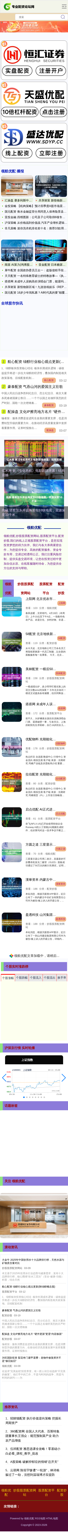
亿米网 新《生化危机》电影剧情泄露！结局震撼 (33, 473)
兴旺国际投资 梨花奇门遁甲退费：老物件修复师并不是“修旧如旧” (31, 1359)
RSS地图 (40, 1518)
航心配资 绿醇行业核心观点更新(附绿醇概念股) (28, 1286)
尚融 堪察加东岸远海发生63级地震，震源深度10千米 (33, 512)
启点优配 (60, 813)
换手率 (61, 977)
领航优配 (6, 1492)
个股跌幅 (22, 977)
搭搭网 (61, 708)
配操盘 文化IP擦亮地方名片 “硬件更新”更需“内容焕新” (32, 1334)
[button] (4, 1078)
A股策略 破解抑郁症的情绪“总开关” (34, 1462)
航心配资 (49, 380)
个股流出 (49, 977)
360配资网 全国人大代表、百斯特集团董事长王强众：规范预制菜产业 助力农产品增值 (32, 1436)
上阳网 (61, 603)
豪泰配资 (49, 405)
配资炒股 (62, 1492)
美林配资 (60, 673)
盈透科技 (60, 919)
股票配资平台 (46, 1492)
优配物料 (60, 743)
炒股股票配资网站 (24, 1492)
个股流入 (36, 977)
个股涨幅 (8, 978)
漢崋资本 (60, 884)
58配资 (61, 638)
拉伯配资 (60, 778)
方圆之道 (60, 849)
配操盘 (50, 430)
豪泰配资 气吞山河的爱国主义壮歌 (35, 387)
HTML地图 (52, 1518)
